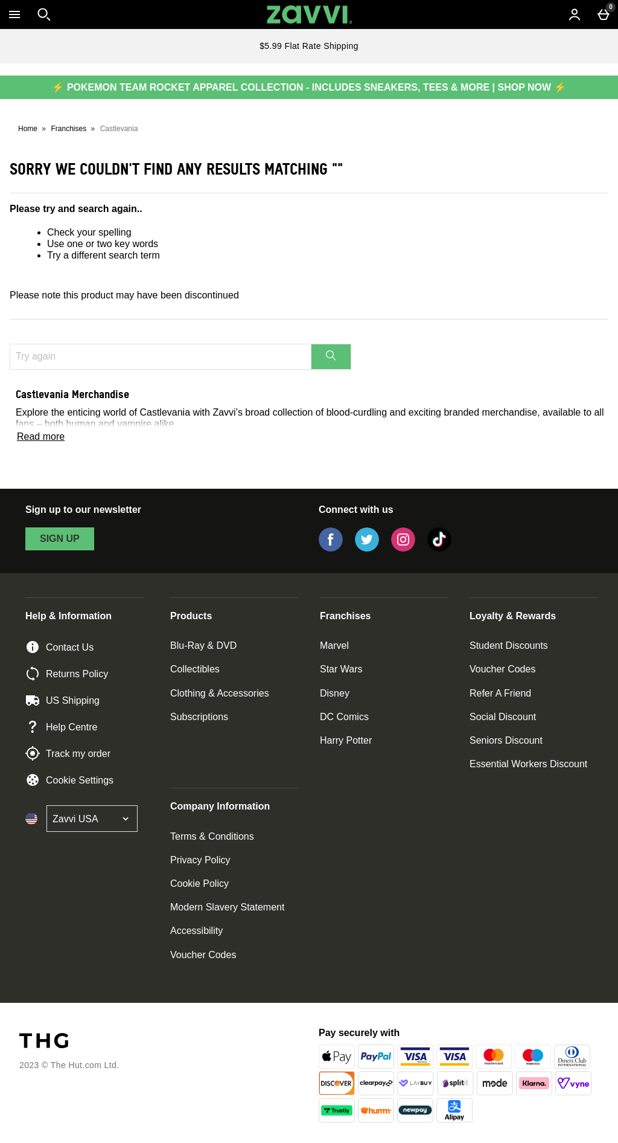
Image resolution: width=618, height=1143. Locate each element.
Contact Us (59, 647)
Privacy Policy (200, 860)
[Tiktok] (439, 548)
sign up (60, 538)
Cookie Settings (69, 780)
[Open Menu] (14, 14)
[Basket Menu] (603, 14)
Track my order (67, 753)
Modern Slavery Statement (227, 907)
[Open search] (44, 14)
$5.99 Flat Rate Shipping (309, 46)
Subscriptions (199, 717)
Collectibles (195, 669)
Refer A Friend (500, 693)
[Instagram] (403, 548)
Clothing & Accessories (219, 693)
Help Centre (61, 727)
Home (27, 128)
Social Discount (503, 717)
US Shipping (62, 700)
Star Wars (341, 669)
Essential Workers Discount (528, 764)
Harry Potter (346, 740)
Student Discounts (509, 645)
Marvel (334, 645)
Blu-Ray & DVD (203, 645)
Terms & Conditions (212, 836)
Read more (41, 436)
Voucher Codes (502, 669)
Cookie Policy (199, 883)
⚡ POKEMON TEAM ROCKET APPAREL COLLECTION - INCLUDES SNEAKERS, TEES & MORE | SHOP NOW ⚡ (308, 87)
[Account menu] (574, 14)
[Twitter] (367, 548)
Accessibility (196, 931)
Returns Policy (66, 673)
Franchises (69, 128)
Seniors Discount (506, 740)
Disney (334, 693)
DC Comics (344, 717)
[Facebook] (331, 548)
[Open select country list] (92, 818)
